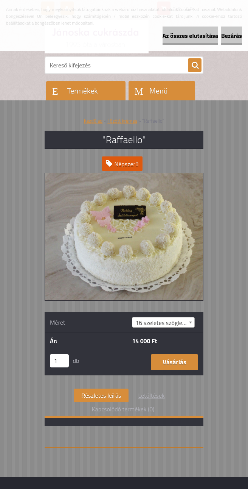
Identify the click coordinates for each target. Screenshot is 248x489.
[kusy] (59, 360)
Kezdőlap (93, 121)
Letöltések (151, 395)
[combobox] (163, 322)
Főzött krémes (122, 121)
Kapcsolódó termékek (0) (123, 409)
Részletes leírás (101, 395)
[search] (195, 65)
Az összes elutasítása (190, 35)
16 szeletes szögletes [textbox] (162, 322)
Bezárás (231, 35)
